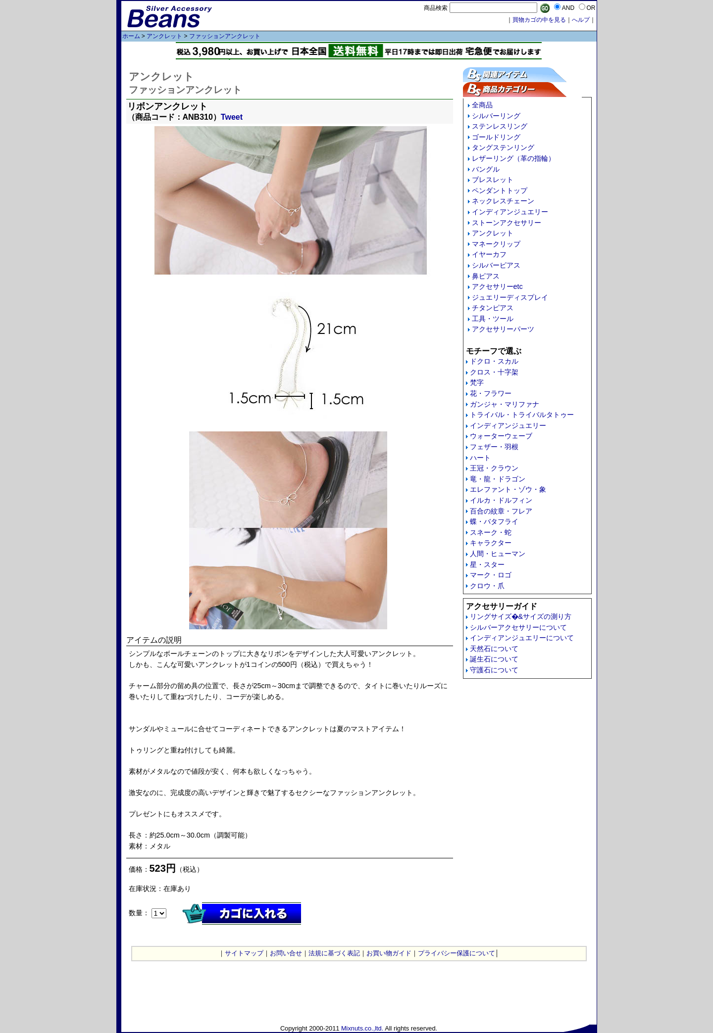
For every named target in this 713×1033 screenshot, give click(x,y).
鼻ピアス (486, 276)
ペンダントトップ (499, 190)
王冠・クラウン (494, 468)
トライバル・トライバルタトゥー (522, 415)
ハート (480, 458)
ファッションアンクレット (224, 36)
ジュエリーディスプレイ (510, 297)
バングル (486, 169)
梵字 (477, 382)
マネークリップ (496, 244)
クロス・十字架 (494, 372)
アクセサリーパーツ (503, 329)
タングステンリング (503, 147)
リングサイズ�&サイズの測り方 (521, 616)
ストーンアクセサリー (506, 223)
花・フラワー (490, 393)
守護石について (494, 670)
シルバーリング (496, 116)
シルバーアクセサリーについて (518, 627)
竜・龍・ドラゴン (497, 479)
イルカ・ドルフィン (501, 500)
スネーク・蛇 (490, 532)
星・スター (487, 564)
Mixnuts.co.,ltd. (362, 1028)
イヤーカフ (489, 254)
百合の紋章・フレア (501, 511)
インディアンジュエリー (510, 212)
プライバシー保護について (456, 953)
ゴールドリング (496, 137)
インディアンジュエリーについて (522, 638)
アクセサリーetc (497, 286)
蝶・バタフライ (494, 521)
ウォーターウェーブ (501, 436)
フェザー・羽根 (494, 447)
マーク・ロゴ (490, 575)
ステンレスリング (499, 126)
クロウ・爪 (487, 586)
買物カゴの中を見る (539, 19)
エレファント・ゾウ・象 (508, 489)
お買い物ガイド (388, 953)
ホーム (131, 36)
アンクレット (164, 36)
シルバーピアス (496, 265)
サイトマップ (244, 953)
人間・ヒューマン (497, 554)
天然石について (494, 649)
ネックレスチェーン (503, 201)
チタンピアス (492, 308)
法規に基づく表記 (334, 953)
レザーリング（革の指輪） (513, 158)
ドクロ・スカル (494, 361)
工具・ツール (492, 319)
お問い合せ (286, 953)
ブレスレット (492, 180)
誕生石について (494, 659)
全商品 (482, 105)
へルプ (581, 19)
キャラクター (490, 543)
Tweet (232, 117)
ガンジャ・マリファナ (504, 404)
